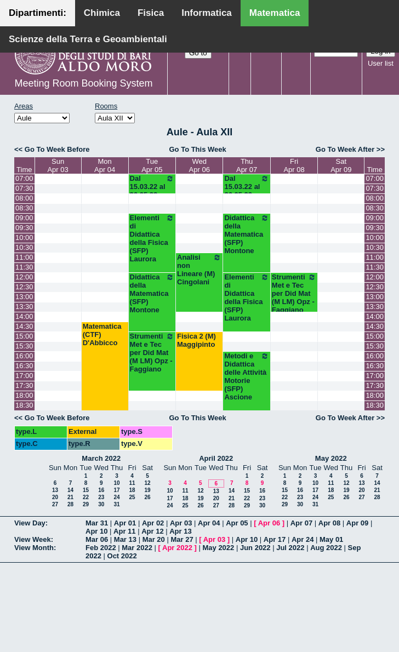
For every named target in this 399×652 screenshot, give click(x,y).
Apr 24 (303, 539)
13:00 (24, 297)
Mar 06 (97, 539)
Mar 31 (97, 523)
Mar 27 (181, 539)
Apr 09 (357, 523)
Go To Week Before (57, 149)
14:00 (24, 316)
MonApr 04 (104, 165)
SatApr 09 (340, 165)
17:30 (24, 385)
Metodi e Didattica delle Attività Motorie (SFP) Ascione (246, 376)
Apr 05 (237, 523)
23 (101, 497)
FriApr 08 (293, 165)
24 (116, 497)
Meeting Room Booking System (83, 83)
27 (55, 504)
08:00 (24, 198)
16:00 (24, 356)
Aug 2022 (326, 548)
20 (55, 497)
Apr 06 (269, 523)
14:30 (24, 326)
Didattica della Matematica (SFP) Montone (246, 234)
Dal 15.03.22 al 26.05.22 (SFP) (152, 190)
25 (132, 497)
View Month (34, 548)
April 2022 (216, 458)
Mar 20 (153, 539)
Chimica (102, 13)
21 (70, 497)
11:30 (24, 267)
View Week (32, 539)
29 (86, 504)
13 (55, 490)
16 (101, 490)
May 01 (331, 539)
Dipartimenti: (37, 13)
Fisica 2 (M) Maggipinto (196, 340)
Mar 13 (125, 539)
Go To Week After (345, 149)
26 (147, 497)
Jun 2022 (255, 548)
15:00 (24, 336)
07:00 (24, 178)
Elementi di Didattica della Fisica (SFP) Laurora (152, 238)
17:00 (24, 375)
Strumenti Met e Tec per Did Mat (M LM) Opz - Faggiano (294, 293)
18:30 (24, 405)
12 (147, 483)
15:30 (24, 346)
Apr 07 (301, 523)
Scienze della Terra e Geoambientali (88, 39)
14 (70, 490)
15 (86, 490)
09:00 (24, 218)
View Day (29, 523)
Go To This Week (197, 149)
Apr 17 (275, 539)
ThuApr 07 (246, 165)
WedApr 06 (199, 165)
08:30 (24, 208)
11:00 (24, 257)
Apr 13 (180, 531)
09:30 (24, 228)
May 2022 (331, 458)
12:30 (24, 287)
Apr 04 (209, 523)
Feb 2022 (101, 548)
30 (101, 504)
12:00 (24, 277)
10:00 (24, 237)
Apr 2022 (177, 548)
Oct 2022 (122, 556)
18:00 (24, 395)
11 (132, 483)
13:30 (24, 306)
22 (86, 497)
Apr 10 (96, 531)
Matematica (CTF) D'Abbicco (102, 334)
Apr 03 (181, 523)
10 (116, 483)
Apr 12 (152, 531)
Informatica (206, 13)
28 (70, 504)
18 (132, 490)
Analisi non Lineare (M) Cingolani (199, 269)
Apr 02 (153, 523)
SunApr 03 (57, 165)
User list (381, 63)
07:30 (24, 188)
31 (116, 504)
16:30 (24, 366)
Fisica (151, 13)
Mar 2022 (137, 548)
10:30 (24, 247)
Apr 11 (124, 531)
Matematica (274, 13)
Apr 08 (329, 523)
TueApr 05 (151, 165)
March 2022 (101, 458)
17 (116, 490)
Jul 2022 (290, 548)
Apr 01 (125, 523)
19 (147, 490)
